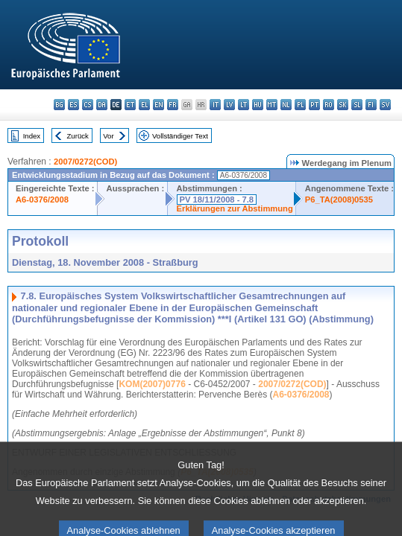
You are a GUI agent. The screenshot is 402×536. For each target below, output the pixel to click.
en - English (158, 104)
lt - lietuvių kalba (243, 104)
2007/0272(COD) (85, 161)
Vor (108, 136)
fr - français (172, 104)
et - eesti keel (130, 104)
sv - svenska (385, 104)
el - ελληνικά (144, 104)
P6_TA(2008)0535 (339, 199)
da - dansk (101, 104)
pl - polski (300, 104)
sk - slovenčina (342, 104)
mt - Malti (271, 104)
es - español (73, 104)
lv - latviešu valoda (229, 104)
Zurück (78, 136)
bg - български (59, 104)
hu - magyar (257, 104)
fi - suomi (371, 104)
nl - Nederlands (286, 104)
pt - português (314, 104)
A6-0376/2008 (42, 199)
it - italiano (215, 104)
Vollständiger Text (180, 136)
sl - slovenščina (356, 104)
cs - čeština (87, 104)
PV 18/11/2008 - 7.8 (217, 199)
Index (31, 136)
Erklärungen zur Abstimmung (235, 208)
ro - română (328, 104)
